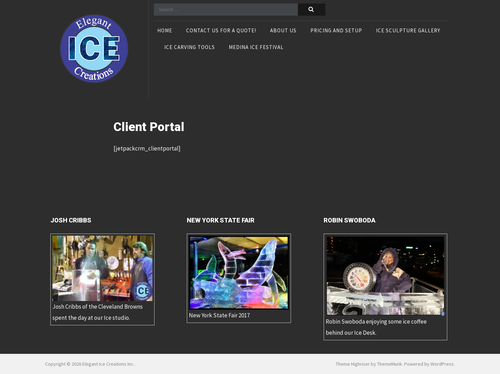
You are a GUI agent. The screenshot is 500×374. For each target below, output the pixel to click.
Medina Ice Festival (256, 47)
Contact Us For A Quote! (221, 31)
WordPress (442, 364)
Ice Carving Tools (189, 47)
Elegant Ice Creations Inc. (108, 364)
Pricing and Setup (336, 31)
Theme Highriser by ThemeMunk (369, 364)
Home (164, 31)
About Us (283, 31)
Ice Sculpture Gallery (408, 31)
